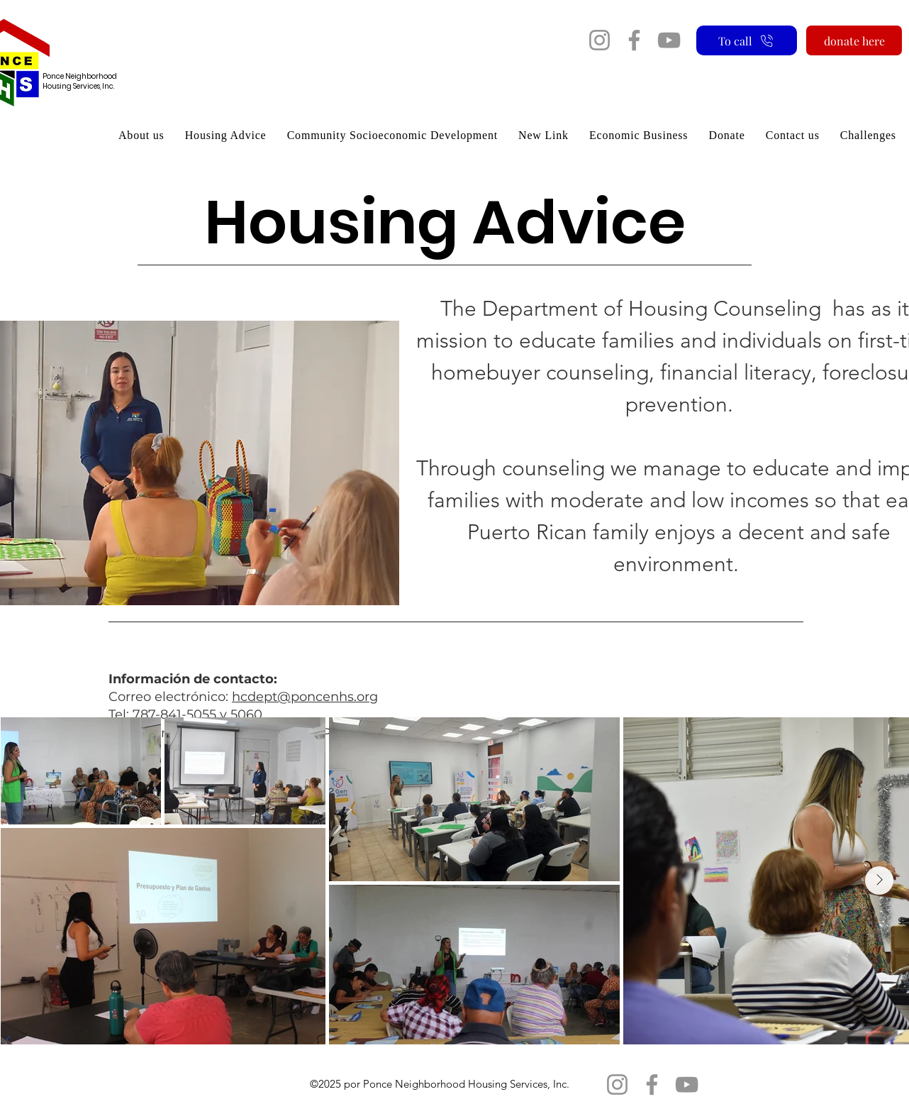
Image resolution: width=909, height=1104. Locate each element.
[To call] (746, 40)
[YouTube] (669, 40)
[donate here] (854, 40)
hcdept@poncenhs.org (305, 697)
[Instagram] (599, 40)
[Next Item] (879, 880)
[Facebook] (634, 40)
